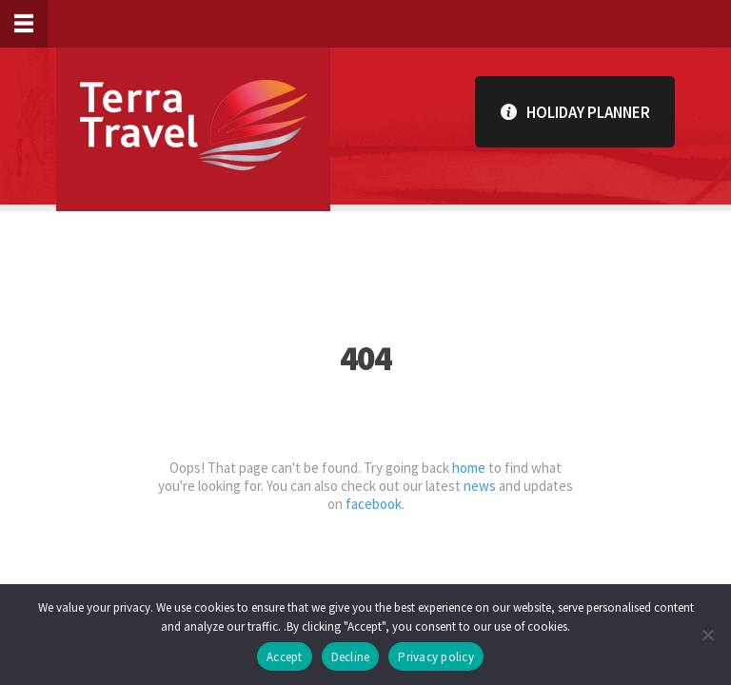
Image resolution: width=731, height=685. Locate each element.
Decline (350, 657)
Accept (285, 657)
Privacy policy (436, 657)
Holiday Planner (575, 111)
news (480, 486)
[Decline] (707, 634)
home (468, 468)
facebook (374, 504)
